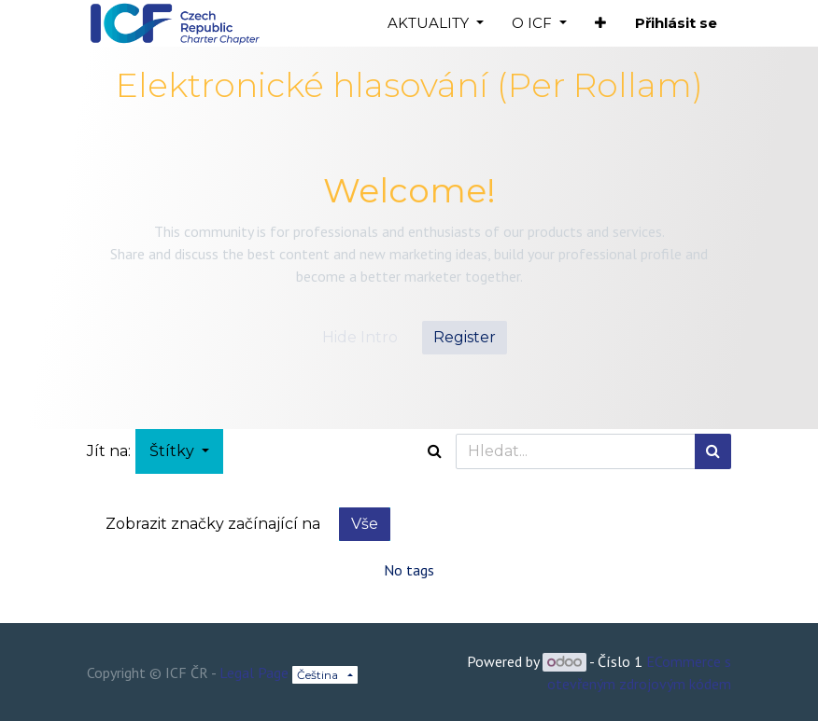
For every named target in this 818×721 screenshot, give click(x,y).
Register (464, 337)
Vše (364, 524)
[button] (600, 24)
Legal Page (254, 672)
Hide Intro (360, 337)
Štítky (173, 451)
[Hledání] (713, 451)
